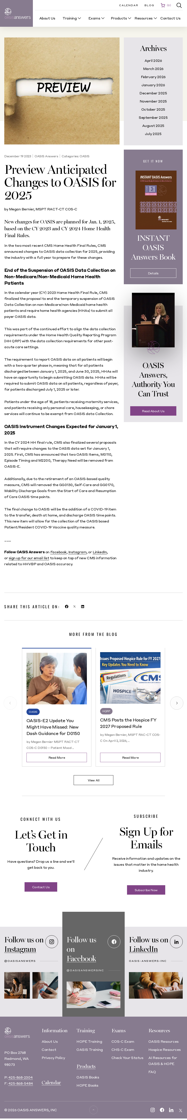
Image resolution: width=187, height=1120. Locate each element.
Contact (49, 1049)
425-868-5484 (20, 1086)
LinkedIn (100, 552)
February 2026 (153, 76)
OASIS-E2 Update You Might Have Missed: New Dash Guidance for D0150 (53, 727)
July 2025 (153, 133)
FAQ (152, 1071)
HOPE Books (87, 1085)
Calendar (128, 5)
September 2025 (153, 117)
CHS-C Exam (122, 1049)
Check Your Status (127, 1057)
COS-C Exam (122, 1041)
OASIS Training (89, 1049)
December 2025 (153, 93)
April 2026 (153, 60)
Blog (149, 5)
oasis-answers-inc (148, 960)
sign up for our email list (29, 558)
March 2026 (153, 68)
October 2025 (153, 109)
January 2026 (153, 85)
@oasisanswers (20, 960)
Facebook (58, 552)
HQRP (106, 711)
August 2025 (153, 125)
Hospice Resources (164, 1049)
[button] (179, 5)
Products (85, 1066)
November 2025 (153, 101)
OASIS (84, 156)
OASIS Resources (163, 1041)
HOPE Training (89, 1041)
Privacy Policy (53, 1057)
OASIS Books (87, 1077)
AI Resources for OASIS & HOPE (162, 1060)
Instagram (77, 552)
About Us (50, 1041)
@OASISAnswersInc (85, 970)
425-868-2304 (20, 1080)
